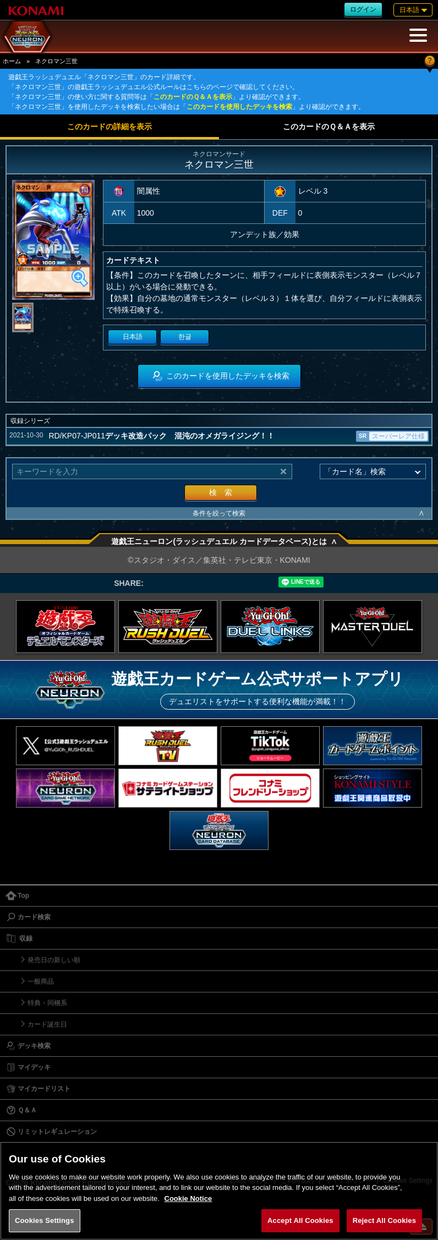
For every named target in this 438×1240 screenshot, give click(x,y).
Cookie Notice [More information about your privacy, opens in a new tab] (188, 1198)
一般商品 (41, 981)
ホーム (12, 61)
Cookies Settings (44, 1220)
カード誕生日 (47, 1024)
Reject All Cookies (384, 1220)
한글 (184, 337)
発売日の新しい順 (54, 960)
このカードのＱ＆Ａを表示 (193, 97)
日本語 (133, 337)
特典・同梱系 (47, 1003)
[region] (219, 1191)
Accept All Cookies (300, 1220)
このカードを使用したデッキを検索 (239, 107)
